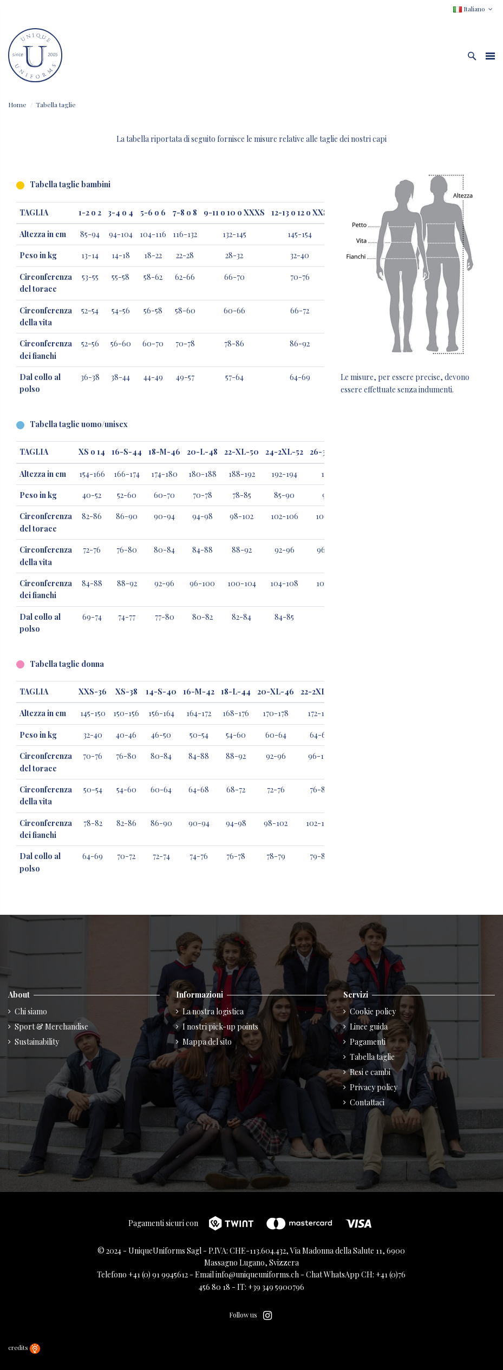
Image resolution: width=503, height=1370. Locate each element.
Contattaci (367, 1102)
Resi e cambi (370, 1072)
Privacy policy (373, 1087)
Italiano (474, 8)
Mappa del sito (207, 1042)
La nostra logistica (213, 1011)
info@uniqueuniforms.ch (257, 1274)
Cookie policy (373, 1011)
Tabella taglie (372, 1057)
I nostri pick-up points (220, 1026)
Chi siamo (31, 1011)
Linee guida (369, 1026)
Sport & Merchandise (51, 1026)
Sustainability (37, 1042)
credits (24, 1347)
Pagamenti (368, 1042)
